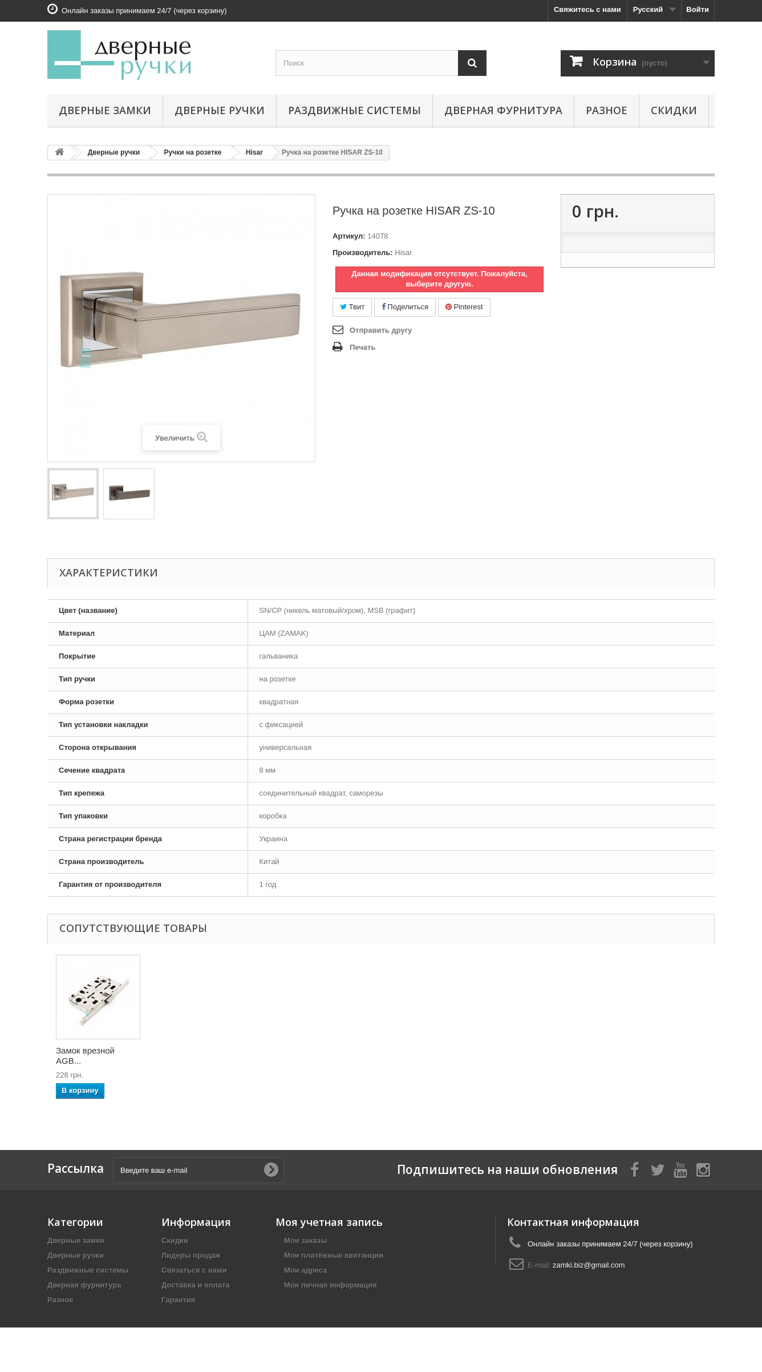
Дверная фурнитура (503, 110)
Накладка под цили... (324, 1052)
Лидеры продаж (191, 1255)
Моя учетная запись (329, 1222)
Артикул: (349, 236)
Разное (606, 110)
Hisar (254, 152)
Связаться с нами (194, 1270)
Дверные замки (105, 110)
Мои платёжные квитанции (333, 1255)
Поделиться (405, 306)
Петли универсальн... (85, 1056)
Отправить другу (381, 330)
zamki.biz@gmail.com (589, 1265)
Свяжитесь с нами (587, 9)
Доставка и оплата (195, 1285)
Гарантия (178, 1300)
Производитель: (363, 252)
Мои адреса (305, 1270)
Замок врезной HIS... (436, 1052)
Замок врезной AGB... (537, 1056)
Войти (697, 9)
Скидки (674, 110)
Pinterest (464, 306)
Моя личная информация (330, 1285)
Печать (362, 347)
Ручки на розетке (193, 152)
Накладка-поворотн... (191, 1056)
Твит (352, 306)
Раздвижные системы (354, 110)
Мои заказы (305, 1240)
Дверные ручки (220, 110)
